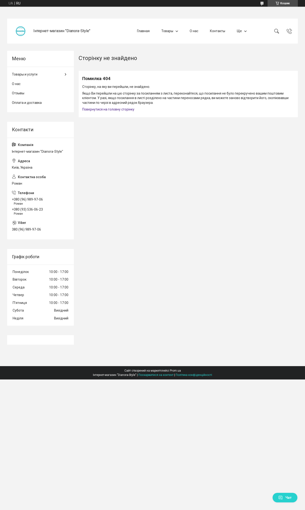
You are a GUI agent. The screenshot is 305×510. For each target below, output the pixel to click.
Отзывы (18, 93)
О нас (194, 31)
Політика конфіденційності (194, 375)
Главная (143, 31)
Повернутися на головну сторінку (108, 109)
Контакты (217, 31)
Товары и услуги (24, 74)
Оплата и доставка (27, 103)
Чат (285, 497)
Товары (167, 31)
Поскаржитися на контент (155, 375)
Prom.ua (175, 370)
